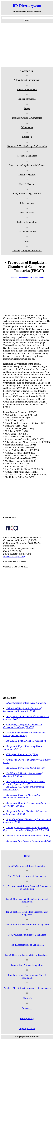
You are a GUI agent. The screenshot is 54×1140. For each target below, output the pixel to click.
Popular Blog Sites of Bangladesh (27, 965)
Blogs (27, 108)
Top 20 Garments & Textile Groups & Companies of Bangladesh (26, 887)
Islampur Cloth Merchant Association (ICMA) (28, 835)
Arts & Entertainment (27, 89)
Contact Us (27, 1008)
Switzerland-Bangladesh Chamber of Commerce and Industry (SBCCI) (22, 709)
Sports (27, 241)
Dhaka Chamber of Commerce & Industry (26, 703)
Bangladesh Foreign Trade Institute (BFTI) (26, 768)
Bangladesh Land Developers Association (26, 740)
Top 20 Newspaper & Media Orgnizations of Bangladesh (27, 900)
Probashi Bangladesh (27, 222)
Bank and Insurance (27, 98)
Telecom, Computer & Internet (26, 250)
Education (27, 136)
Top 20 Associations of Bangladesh (27, 944)
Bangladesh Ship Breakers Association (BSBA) (28, 841)
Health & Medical (26, 174)
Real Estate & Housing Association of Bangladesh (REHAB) (22, 774)
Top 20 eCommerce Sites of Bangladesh (27, 866)
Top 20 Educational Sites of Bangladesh (27, 934)
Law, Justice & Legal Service (27, 193)
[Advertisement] (21, 45)
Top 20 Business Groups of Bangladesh (27, 876)
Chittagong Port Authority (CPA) (22, 754)
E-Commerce (27, 127)
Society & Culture (27, 231)
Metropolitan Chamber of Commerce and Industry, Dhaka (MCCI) (24, 734)
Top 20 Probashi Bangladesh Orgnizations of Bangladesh (27, 913)
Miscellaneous (27, 203)
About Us (26, 998)
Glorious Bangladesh (27, 155)
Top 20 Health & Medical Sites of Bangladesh (27, 924)
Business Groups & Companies (27, 117)
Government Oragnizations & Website (27, 165)
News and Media (27, 212)
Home (27, 856)
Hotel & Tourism (27, 184)
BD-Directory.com (27, 5)
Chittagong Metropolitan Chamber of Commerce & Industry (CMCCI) (22, 725)
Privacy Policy (27, 1018)
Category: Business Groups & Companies (27, 277)
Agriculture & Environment (27, 80)
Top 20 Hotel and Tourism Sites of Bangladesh (27, 955)
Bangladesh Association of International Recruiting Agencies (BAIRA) (24, 782)
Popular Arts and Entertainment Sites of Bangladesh (27, 976)
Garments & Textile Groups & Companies (27, 146)
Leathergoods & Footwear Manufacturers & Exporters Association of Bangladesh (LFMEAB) (26, 828)
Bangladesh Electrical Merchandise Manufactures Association (21, 796)
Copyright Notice (27, 1028)
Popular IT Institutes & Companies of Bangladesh (27, 988)
